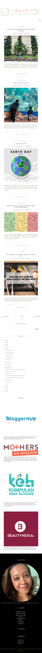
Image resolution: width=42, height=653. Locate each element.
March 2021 (8, 379)
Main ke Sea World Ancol (21, 83)
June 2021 (8, 362)
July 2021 (7, 360)
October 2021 (8, 354)
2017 (6, 391)
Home (21, 315)
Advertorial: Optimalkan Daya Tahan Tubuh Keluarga (21, 30)
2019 (6, 386)
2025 (6, 339)
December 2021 (9, 350)
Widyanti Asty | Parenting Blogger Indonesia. (23, 648)
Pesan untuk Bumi (21, 143)
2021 (6, 348)
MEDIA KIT (20, 643)
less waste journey (22, 140)
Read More (9, 70)
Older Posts (37, 315)
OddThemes (21, 650)
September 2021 (9, 356)
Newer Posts (6, 315)
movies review (22, 202)
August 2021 (8, 358)
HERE (28, 602)
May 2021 (7, 365)
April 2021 (8, 367)
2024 (6, 341)
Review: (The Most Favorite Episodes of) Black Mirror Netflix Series (21, 206)
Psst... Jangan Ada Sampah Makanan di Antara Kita (21, 254)
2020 (6, 384)
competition (22, 251)
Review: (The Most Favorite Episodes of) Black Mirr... (15, 375)
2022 (6, 346)
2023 (6, 344)
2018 (6, 388)
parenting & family (22, 80)
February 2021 (8, 381)
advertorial (22, 26)
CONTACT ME (21, 641)
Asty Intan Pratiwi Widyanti (18, 33)
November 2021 (9, 352)
